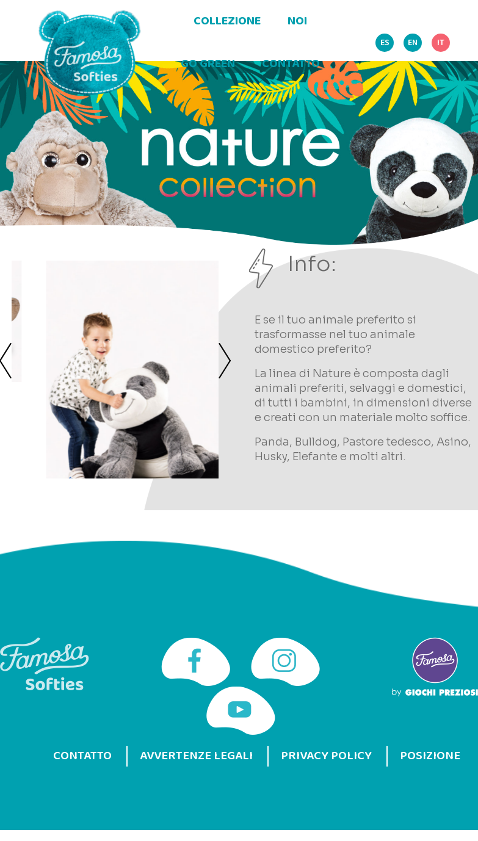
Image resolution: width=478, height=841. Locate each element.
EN (413, 43)
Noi (297, 21)
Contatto (291, 64)
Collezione (227, 21)
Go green (208, 64)
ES (384, 43)
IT (440, 43)
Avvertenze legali (196, 756)
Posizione (430, 756)
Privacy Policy (326, 756)
